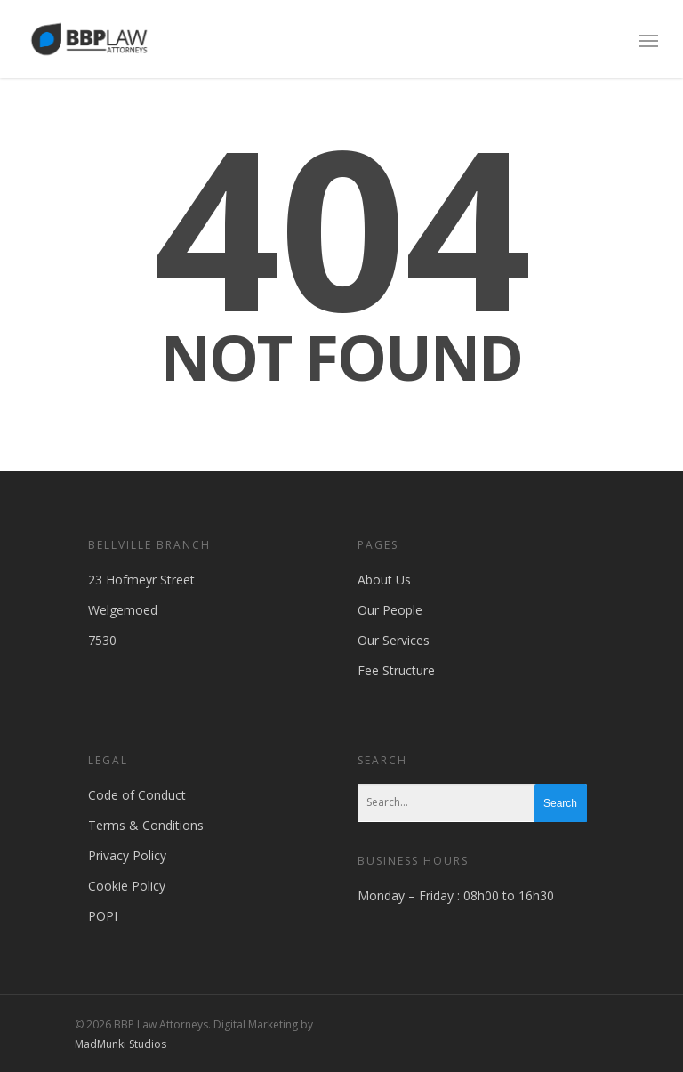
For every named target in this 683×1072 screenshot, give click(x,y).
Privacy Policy (127, 855)
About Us (384, 579)
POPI (102, 915)
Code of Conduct (137, 794)
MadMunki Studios (120, 1044)
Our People (390, 609)
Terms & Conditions (146, 825)
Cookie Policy (126, 885)
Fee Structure (396, 670)
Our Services (394, 640)
